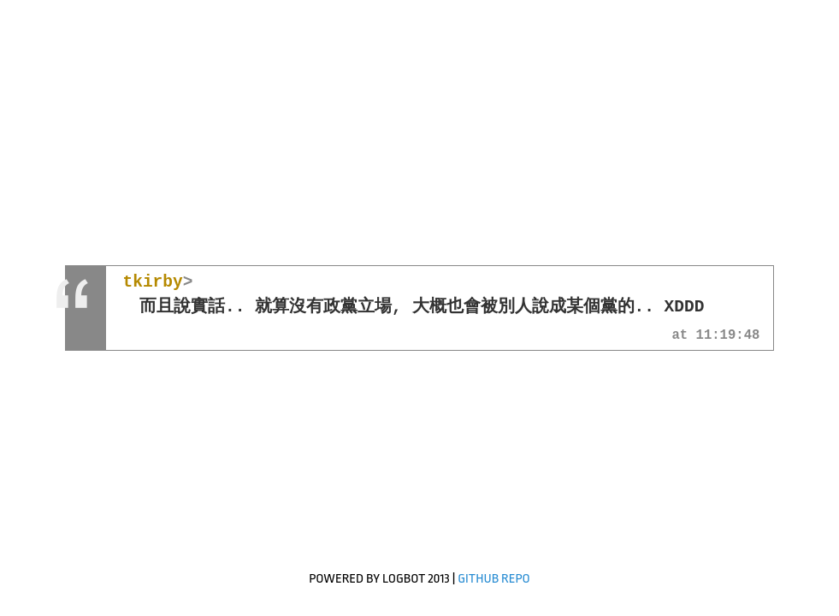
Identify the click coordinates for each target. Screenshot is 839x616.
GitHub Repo (494, 579)
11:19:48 (728, 336)
